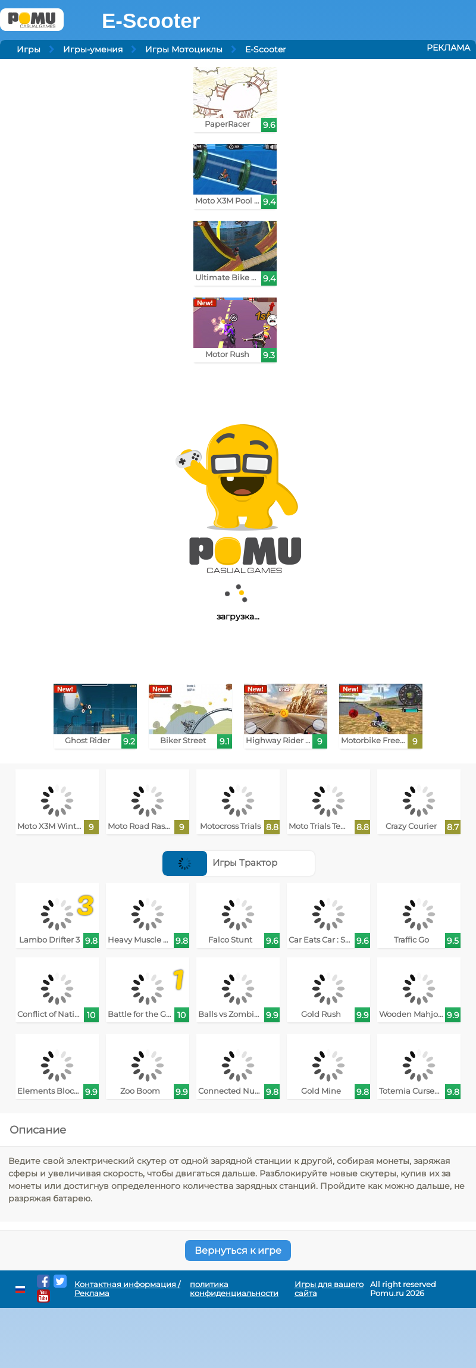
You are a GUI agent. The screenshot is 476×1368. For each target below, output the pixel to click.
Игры (28, 49)
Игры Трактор (219, 862)
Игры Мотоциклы (184, 49)
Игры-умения (93, 49)
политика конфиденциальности (234, 1289)
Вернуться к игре (238, 1250)
